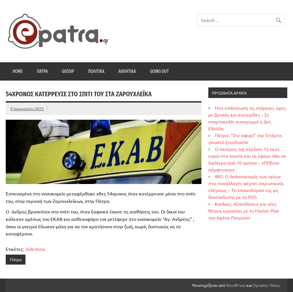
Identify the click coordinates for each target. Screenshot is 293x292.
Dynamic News (266, 285)
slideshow (35, 249)
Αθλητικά (127, 71)
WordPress (236, 285)
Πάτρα (42, 71)
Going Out (159, 71)
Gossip (68, 71)
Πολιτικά (96, 71)
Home (18, 71)
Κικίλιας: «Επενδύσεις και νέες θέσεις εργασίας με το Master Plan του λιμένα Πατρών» (243, 210)
